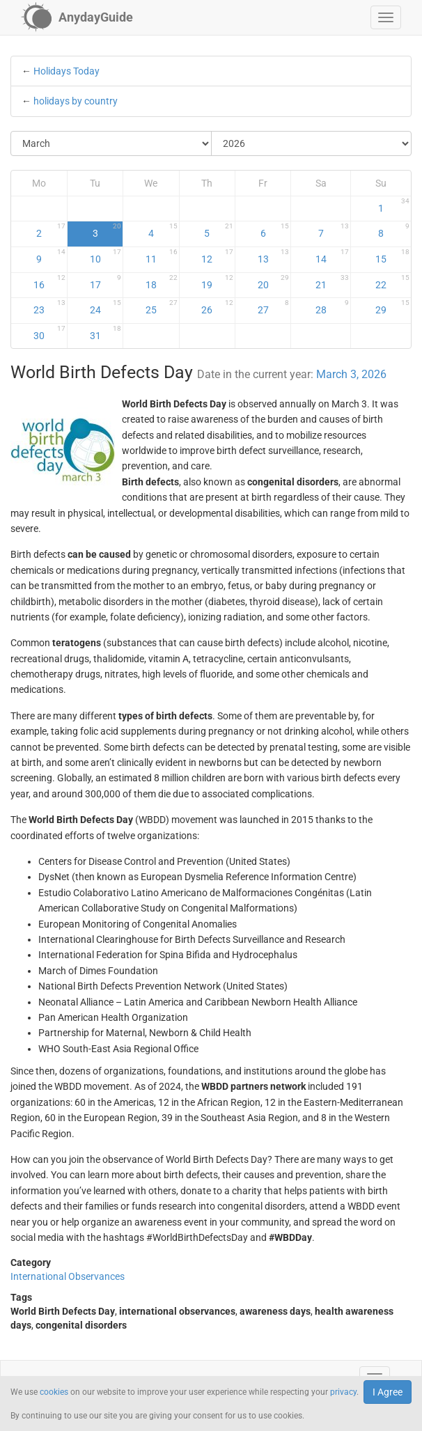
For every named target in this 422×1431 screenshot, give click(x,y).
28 (332, 307)
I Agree (388, 1392)
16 (49, 282)
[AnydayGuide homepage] (76, 17)
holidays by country (75, 101)
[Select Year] (312, 143)
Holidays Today (66, 71)
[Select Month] (111, 143)
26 (217, 307)
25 (162, 307)
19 (217, 282)
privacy (343, 1392)
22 (392, 282)
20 (274, 282)
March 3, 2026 (351, 374)
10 (106, 256)
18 (162, 282)
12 (217, 256)
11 (162, 256)
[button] (385, 17)
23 (49, 307)
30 (49, 332)
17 (106, 282)
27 (274, 307)
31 (106, 332)
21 (332, 282)
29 (392, 307)
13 (274, 256)
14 (332, 256)
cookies (54, 1392)
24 (106, 307)
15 (392, 256)
